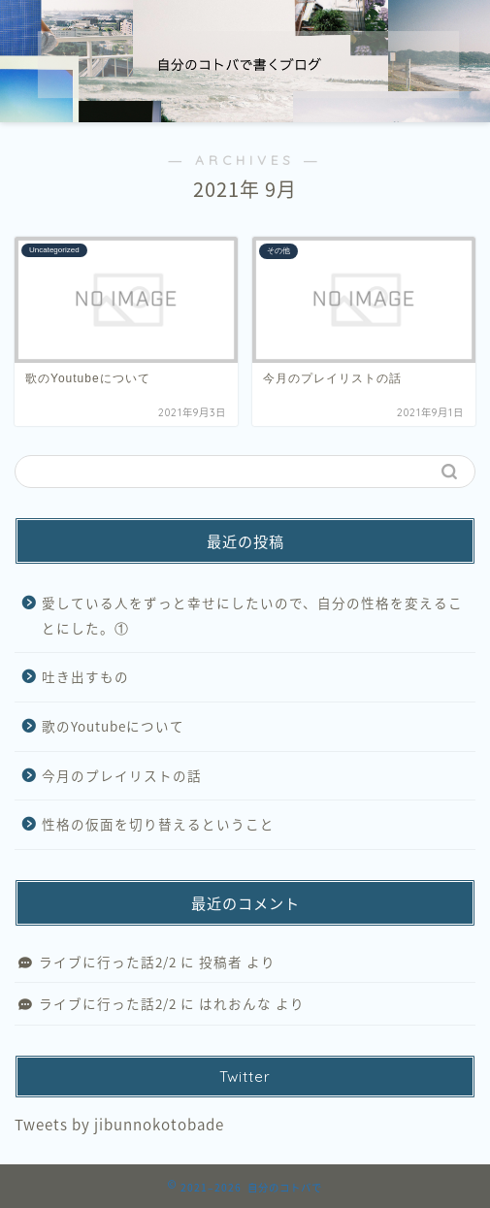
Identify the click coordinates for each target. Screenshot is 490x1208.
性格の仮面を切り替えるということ (158, 823)
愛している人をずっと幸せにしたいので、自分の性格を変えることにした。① (252, 615)
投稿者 (221, 961)
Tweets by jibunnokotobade (119, 1124)
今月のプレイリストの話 (122, 775)
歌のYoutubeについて (113, 725)
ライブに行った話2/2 (108, 961)
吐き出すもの (85, 676)
